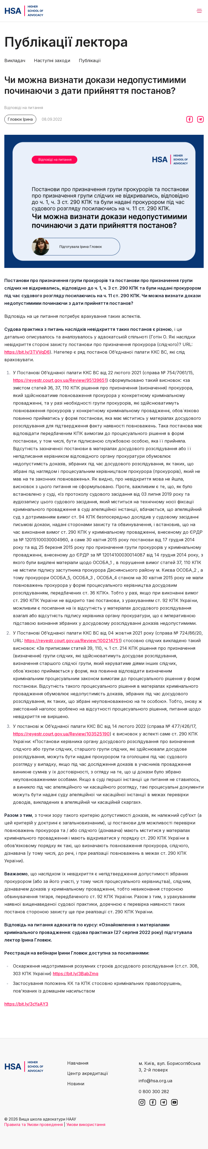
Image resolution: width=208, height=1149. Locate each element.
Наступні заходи (52, 60)
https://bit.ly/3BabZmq (75, 973)
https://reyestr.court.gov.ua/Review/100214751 (72, 640)
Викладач (14, 60)
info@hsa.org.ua (155, 1080)
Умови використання (85, 1124)
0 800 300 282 (154, 1091)
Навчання (77, 1063)
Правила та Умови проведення (33, 1124)
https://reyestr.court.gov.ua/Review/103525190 (61, 734)
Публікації (90, 60)
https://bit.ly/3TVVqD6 (27, 352)
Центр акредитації (87, 1073)
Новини (75, 1083)
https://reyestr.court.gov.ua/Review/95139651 (59, 380)
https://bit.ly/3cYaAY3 (26, 1004)
